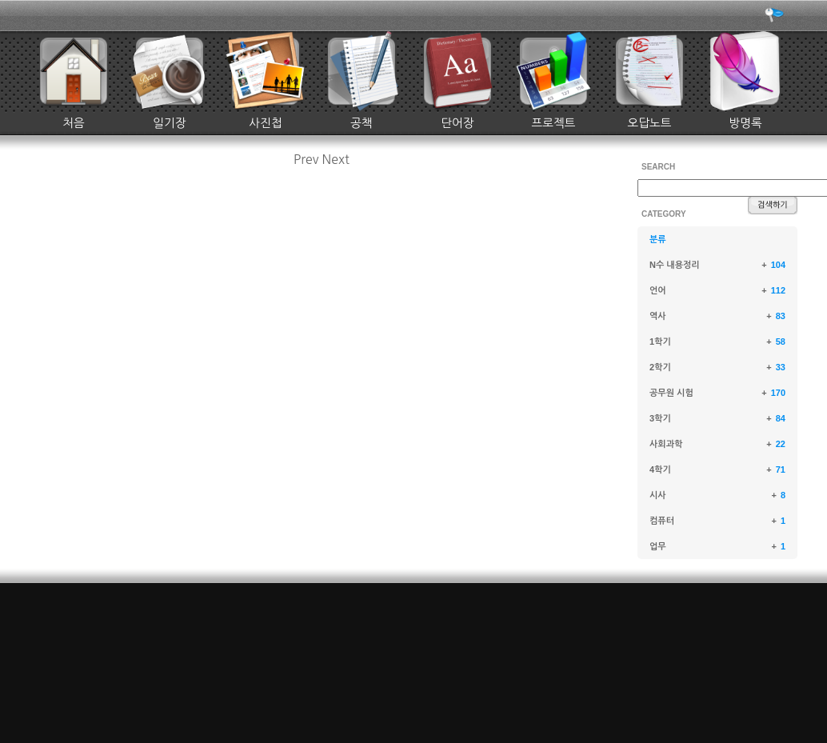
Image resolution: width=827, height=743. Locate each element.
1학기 (660, 341)
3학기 (660, 418)
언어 (657, 290)
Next (336, 159)
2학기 (660, 367)
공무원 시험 (671, 392)
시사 (657, 495)
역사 (657, 316)
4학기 (660, 469)
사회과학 (665, 444)
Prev (306, 159)
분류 (657, 239)
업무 (657, 546)
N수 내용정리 (674, 265)
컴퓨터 (661, 520)
